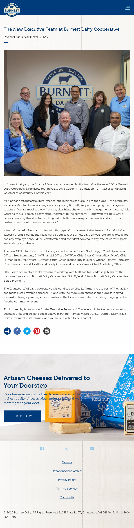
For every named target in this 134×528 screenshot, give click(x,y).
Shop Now (22, 416)
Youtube (92, 449)
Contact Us (67, 497)
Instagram (67, 449)
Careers (67, 462)
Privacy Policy (67, 479)
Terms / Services (67, 488)
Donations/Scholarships (67, 471)
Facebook (42, 449)
